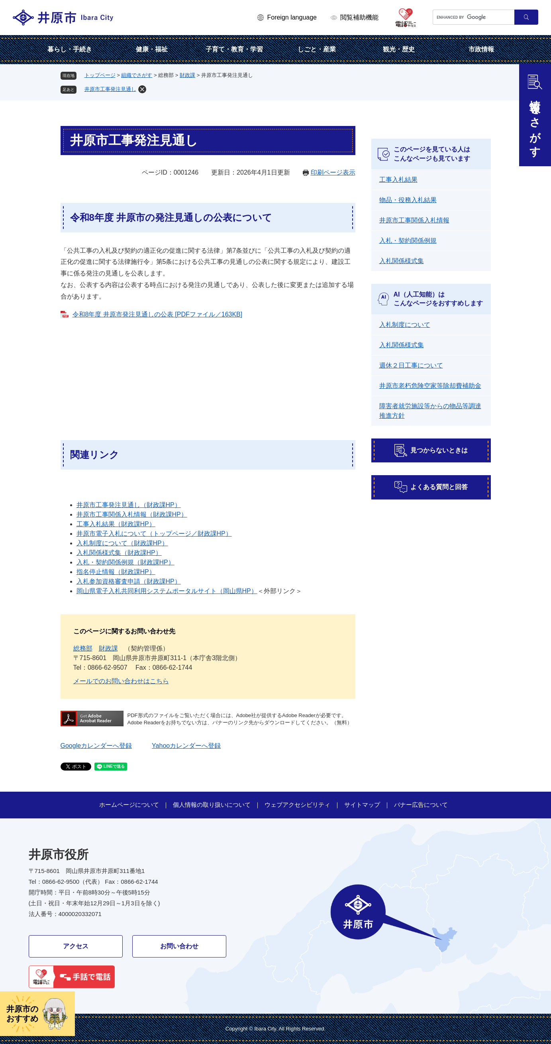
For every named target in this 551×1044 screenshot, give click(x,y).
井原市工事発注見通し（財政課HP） (128, 504)
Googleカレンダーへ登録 (96, 745)
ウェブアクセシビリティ (297, 804)
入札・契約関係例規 (408, 240)
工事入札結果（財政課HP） (115, 524)
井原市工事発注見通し (110, 89)
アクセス (75, 946)
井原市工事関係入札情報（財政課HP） (131, 514)
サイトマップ (362, 804)
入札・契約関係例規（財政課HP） (125, 562)
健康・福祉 (152, 49)
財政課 (187, 75)
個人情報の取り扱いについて (212, 804)
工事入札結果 (398, 179)
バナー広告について (421, 804)
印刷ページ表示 (333, 172)
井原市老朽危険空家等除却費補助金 (430, 385)
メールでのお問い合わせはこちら (121, 681)
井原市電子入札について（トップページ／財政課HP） (154, 533)
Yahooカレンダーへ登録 (186, 745)
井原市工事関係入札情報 (414, 220)
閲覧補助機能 (359, 17)
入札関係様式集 (401, 261)
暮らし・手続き (69, 49)
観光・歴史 (399, 49)
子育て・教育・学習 (234, 49)
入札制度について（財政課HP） (122, 543)
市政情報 (481, 49)
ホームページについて (129, 804)
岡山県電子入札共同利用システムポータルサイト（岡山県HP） (166, 591)
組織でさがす (136, 75)
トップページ (100, 75)
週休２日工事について (411, 365)
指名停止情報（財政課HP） (115, 571)
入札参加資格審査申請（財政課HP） (128, 581)
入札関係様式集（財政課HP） (119, 552)
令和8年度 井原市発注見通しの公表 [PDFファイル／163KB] (158, 314)
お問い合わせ (179, 946)
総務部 (82, 648)
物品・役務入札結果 (408, 200)
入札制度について (404, 324)
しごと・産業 (317, 49)
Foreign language (292, 17)
